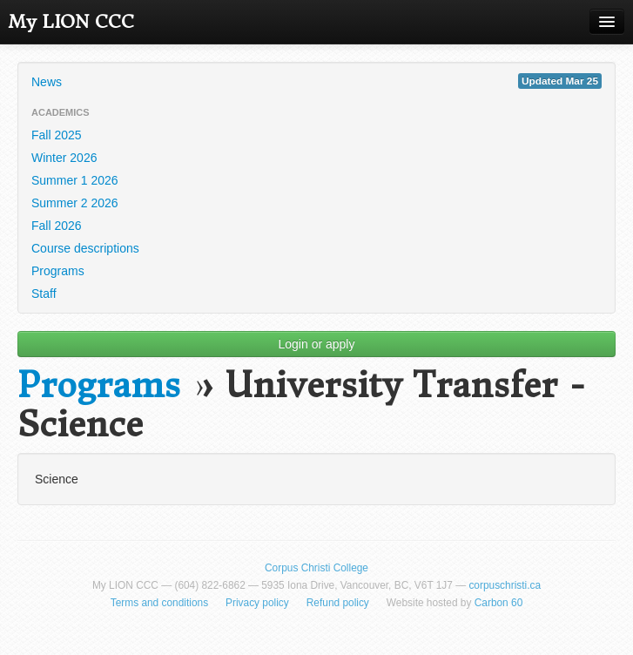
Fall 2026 (56, 226)
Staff (44, 293)
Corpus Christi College (316, 568)
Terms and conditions (159, 603)
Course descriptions (85, 248)
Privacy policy (257, 603)
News (316, 81)
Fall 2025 (56, 135)
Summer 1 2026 (74, 180)
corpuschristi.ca (504, 585)
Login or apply (317, 344)
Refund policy (337, 603)
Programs (57, 271)
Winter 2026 (64, 158)
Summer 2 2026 (74, 203)
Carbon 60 (499, 603)
